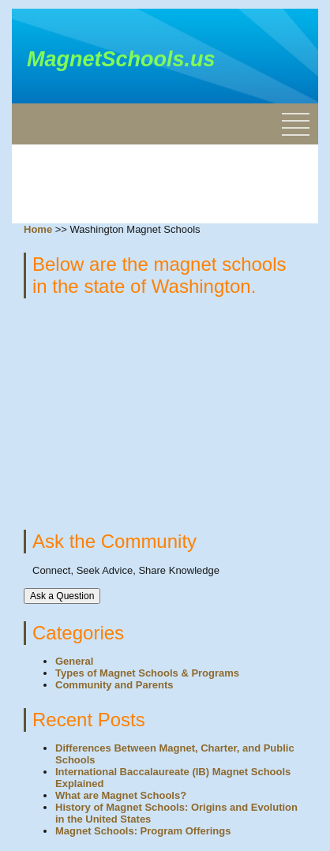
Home (38, 229)
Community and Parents (114, 685)
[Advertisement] (150, 183)
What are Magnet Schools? (120, 795)
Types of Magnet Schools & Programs (147, 673)
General (74, 661)
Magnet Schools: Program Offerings (143, 831)
